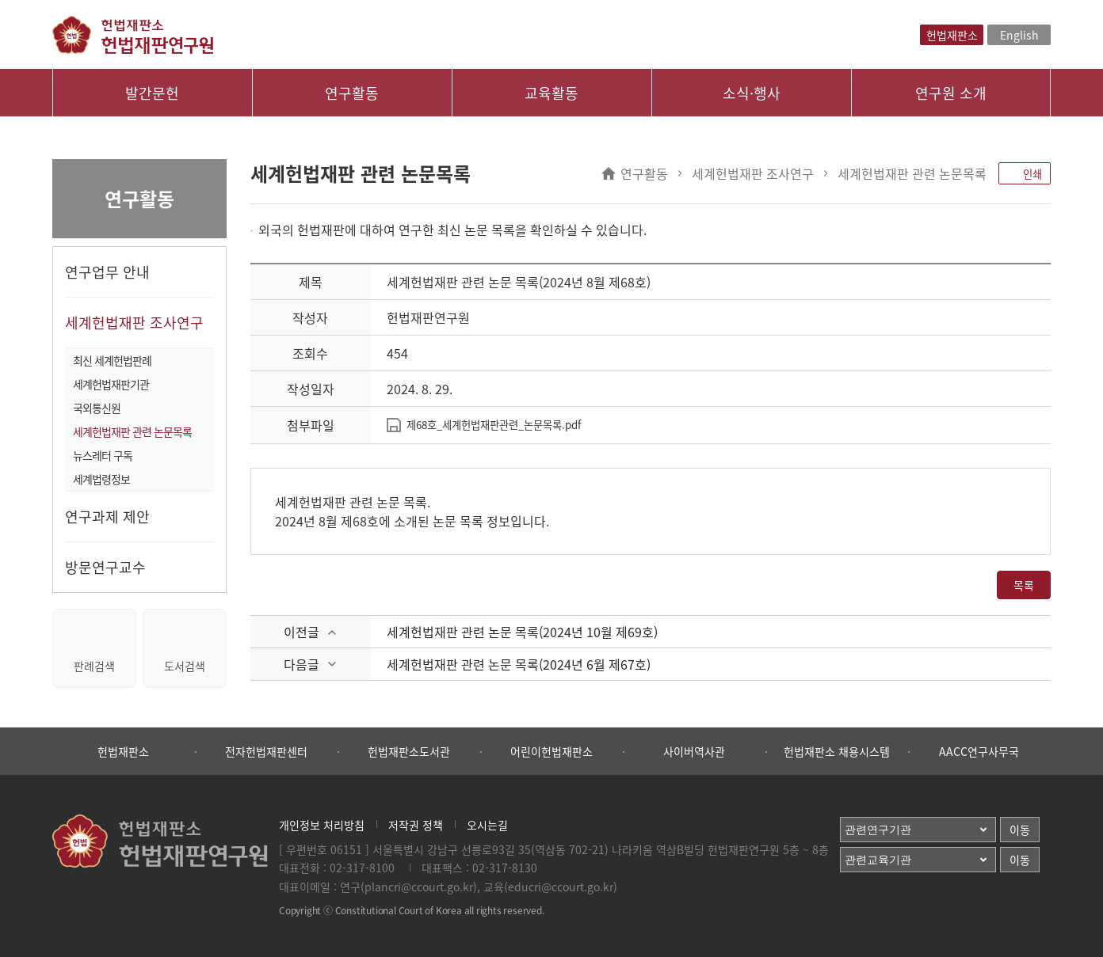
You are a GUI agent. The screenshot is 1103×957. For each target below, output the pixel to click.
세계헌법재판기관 (111, 384)
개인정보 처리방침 (321, 825)
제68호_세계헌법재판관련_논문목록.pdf (493, 424)
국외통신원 (96, 408)
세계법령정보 (101, 479)
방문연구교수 (105, 567)
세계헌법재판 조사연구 (134, 322)
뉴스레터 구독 (102, 455)
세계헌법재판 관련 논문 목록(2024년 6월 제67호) (519, 664)
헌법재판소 (952, 35)
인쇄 (1025, 173)
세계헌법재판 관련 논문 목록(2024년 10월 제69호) (522, 631)
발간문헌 (152, 93)
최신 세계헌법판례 (112, 360)
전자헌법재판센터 (266, 751)
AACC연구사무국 (979, 751)
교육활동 (551, 93)
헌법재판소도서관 (409, 751)
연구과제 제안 (107, 516)
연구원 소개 (951, 93)
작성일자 (310, 388)
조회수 (310, 353)
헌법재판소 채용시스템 (837, 751)
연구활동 (352, 93)
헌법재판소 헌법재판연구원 (132, 35)
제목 (311, 281)
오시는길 (487, 825)
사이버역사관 (694, 751)
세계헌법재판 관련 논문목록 (132, 431)
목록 (1023, 585)
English (1019, 35)
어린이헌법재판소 (551, 751)
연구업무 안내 (107, 272)
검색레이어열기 (906, 34)
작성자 (310, 317)
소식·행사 (751, 93)
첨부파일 (310, 425)
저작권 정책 (415, 825)
